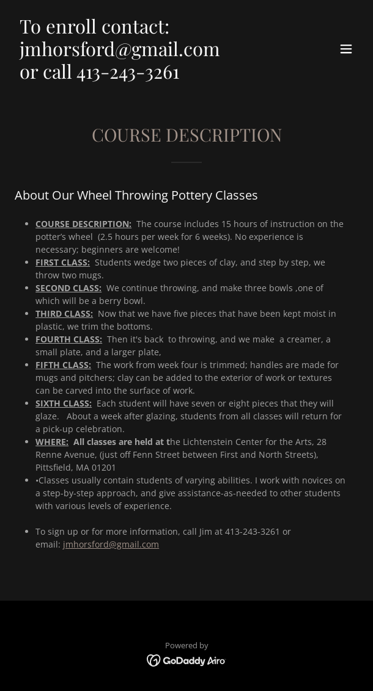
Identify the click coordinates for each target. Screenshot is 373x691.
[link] (135, 75)
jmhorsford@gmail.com (111, 544)
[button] (346, 49)
